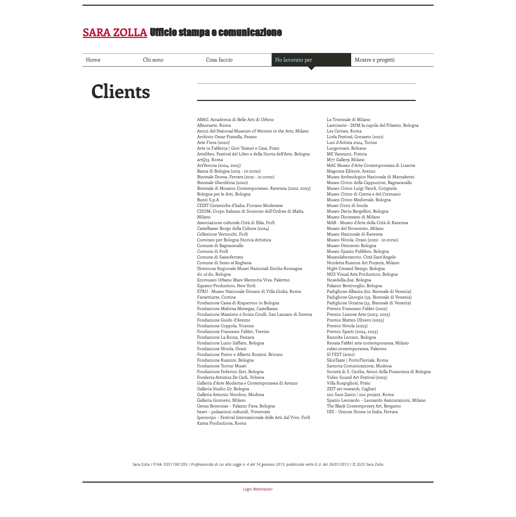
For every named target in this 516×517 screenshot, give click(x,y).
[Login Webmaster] (257, 489)
